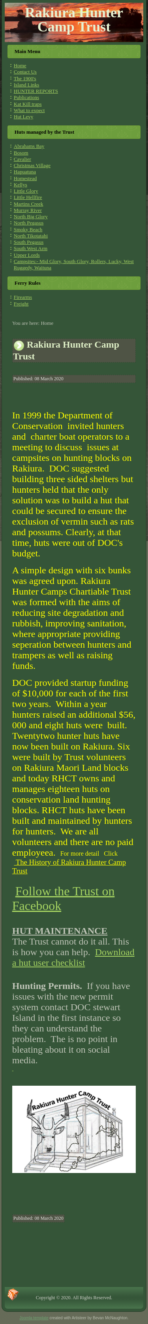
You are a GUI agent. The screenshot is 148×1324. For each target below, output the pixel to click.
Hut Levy (23, 117)
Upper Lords (27, 255)
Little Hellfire (28, 197)
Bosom (21, 153)
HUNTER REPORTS (36, 91)
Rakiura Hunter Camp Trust (74, 20)
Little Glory (26, 191)
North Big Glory (31, 216)
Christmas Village (32, 165)
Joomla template (33, 1318)
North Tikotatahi (31, 236)
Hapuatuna (25, 172)
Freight (21, 304)
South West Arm (30, 248)
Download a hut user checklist (73, 957)
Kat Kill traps (28, 104)
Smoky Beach (28, 229)
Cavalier (22, 159)
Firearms (23, 297)
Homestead (25, 178)
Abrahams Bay (29, 146)
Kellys (20, 185)
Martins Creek (28, 204)
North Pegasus (28, 223)
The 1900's (25, 78)
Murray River (28, 210)
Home (20, 65)
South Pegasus (28, 242)
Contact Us (25, 72)
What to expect (29, 110)
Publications (26, 97)
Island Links (26, 85)
